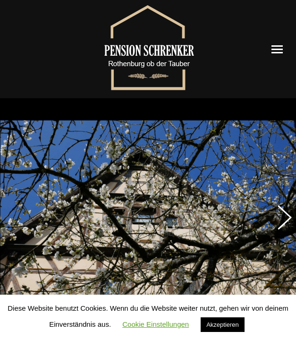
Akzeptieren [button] (222, 324)
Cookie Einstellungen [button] (155, 324)
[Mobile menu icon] (277, 49)
